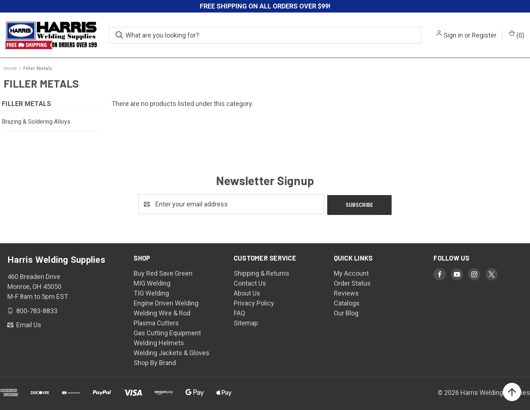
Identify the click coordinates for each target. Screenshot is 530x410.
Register (484, 35)
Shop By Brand (155, 362)
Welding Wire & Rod (162, 312)
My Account (351, 272)
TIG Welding (151, 292)
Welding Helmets (159, 342)
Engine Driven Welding (166, 302)
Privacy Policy (254, 302)
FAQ (239, 312)
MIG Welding (152, 282)
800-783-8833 (36, 310)
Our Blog (346, 312)
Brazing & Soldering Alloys (36, 121)
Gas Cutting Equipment (167, 332)
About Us (247, 292)
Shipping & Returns (261, 272)
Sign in (453, 35)
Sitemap (246, 322)
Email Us (28, 324)
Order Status (352, 282)
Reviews (346, 292)
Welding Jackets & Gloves (171, 352)
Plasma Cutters (156, 322)
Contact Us (250, 282)
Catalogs (347, 302)
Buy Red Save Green (163, 272)
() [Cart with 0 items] (516, 34)
